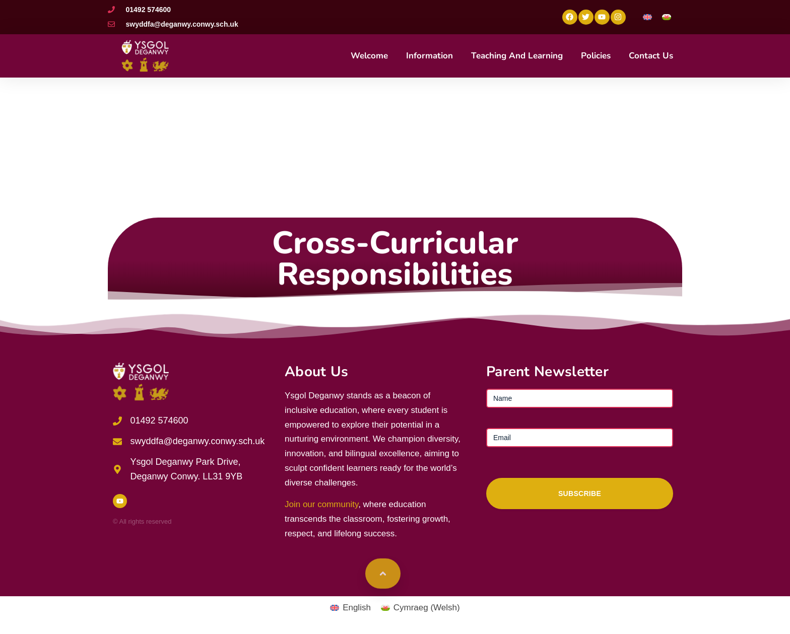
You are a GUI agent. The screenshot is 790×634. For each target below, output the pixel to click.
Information (429, 55)
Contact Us (651, 55)
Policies (596, 55)
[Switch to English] (647, 17)
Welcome (369, 55)
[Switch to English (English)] (350, 607)
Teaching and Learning (517, 55)
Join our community (321, 504)
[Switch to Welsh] (666, 17)
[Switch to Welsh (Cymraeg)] (420, 607)
